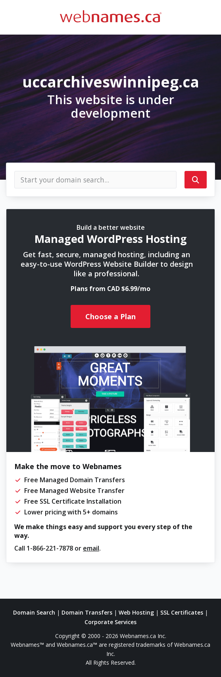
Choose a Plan (110, 316)
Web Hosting (136, 612)
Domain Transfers (86, 612)
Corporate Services (110, 622)
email (91, 548)
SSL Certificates (181, 612)
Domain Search (34, 612)
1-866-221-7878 (50, 548)
